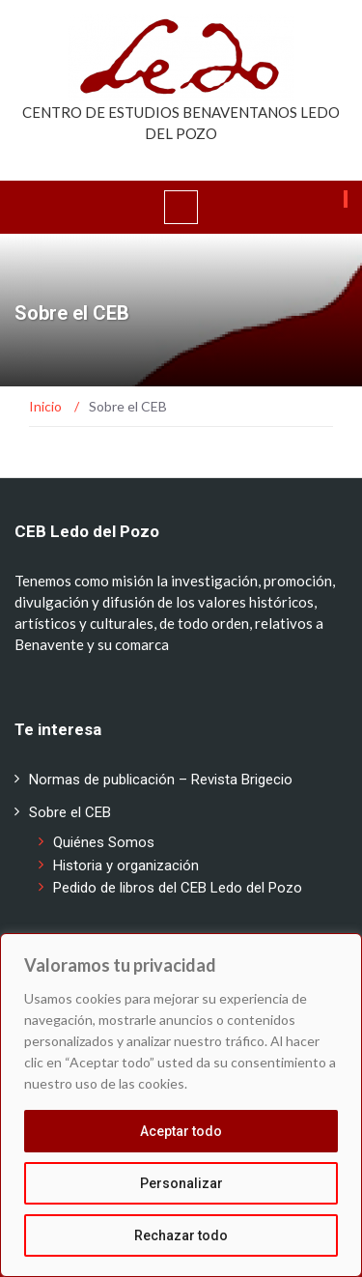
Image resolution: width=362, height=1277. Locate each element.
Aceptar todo (181, 1131)
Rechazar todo (181, 1235)
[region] (181, 1105)
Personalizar (181, 1183)
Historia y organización (126, 865)
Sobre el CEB (70, 812)
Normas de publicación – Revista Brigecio (160, 779)
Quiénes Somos (103, 842)
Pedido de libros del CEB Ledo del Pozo (177, 887)
